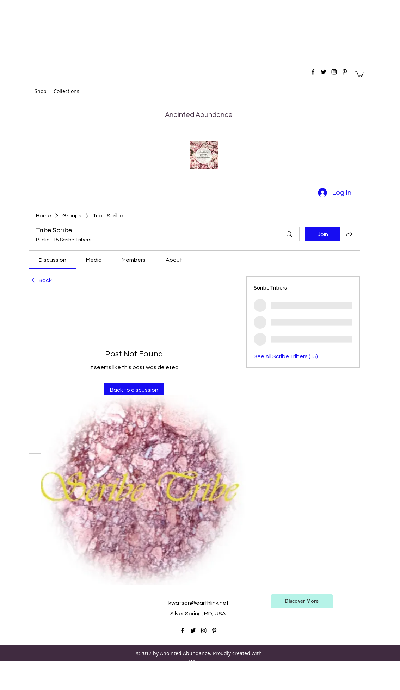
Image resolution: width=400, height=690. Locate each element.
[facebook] (312, 71)
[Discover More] (302, 601)
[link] (52, 260)
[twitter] (323, 71)
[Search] (289, 234)
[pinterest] (344, 71)
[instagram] (334, 71)
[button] (359, 73)
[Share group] (349, 234)
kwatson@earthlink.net (198, 603)
